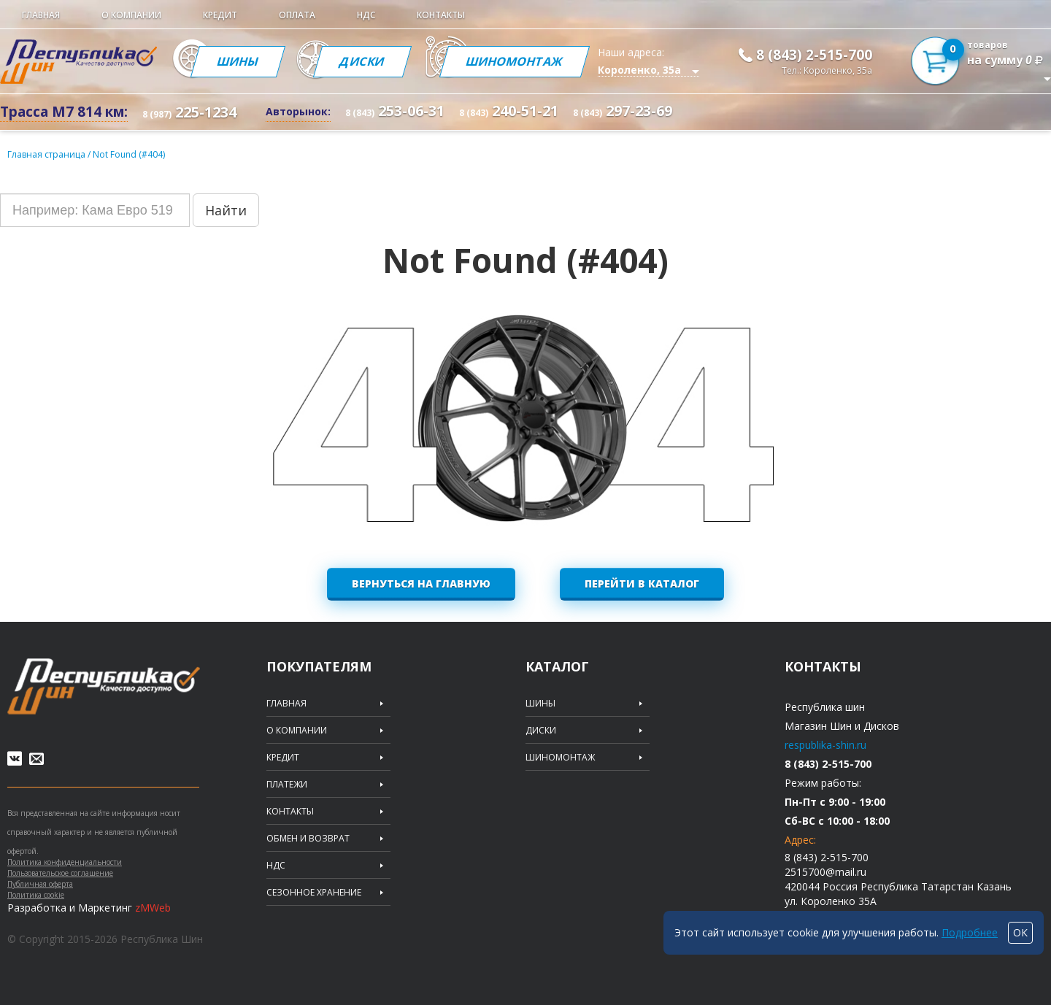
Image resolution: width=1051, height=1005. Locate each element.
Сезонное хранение (313, 892)
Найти (226, 210)
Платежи (286, 784)
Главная (41, 15)
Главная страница (46, 154)
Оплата (297, 15)
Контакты (441, 15)
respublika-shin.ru (825, 745)
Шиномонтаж (514, 61)
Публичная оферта (40, 883)
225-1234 (189, 112)
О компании (131, 15)
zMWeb (153, 907)
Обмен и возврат (308, 838)
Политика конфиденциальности (64, 862)
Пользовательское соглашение (60, 873)
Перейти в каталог (642, 583)
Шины (238, 61)
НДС (366, 15)
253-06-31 (394, 110)
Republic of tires (103, 686)
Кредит (220, 15)
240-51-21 (508, 110)
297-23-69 (622, 110)
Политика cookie (35, 894)
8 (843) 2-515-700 (814, 54)
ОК (1020, 932)
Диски (362, 61)
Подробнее (970, 932)
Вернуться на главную (421, 583)
